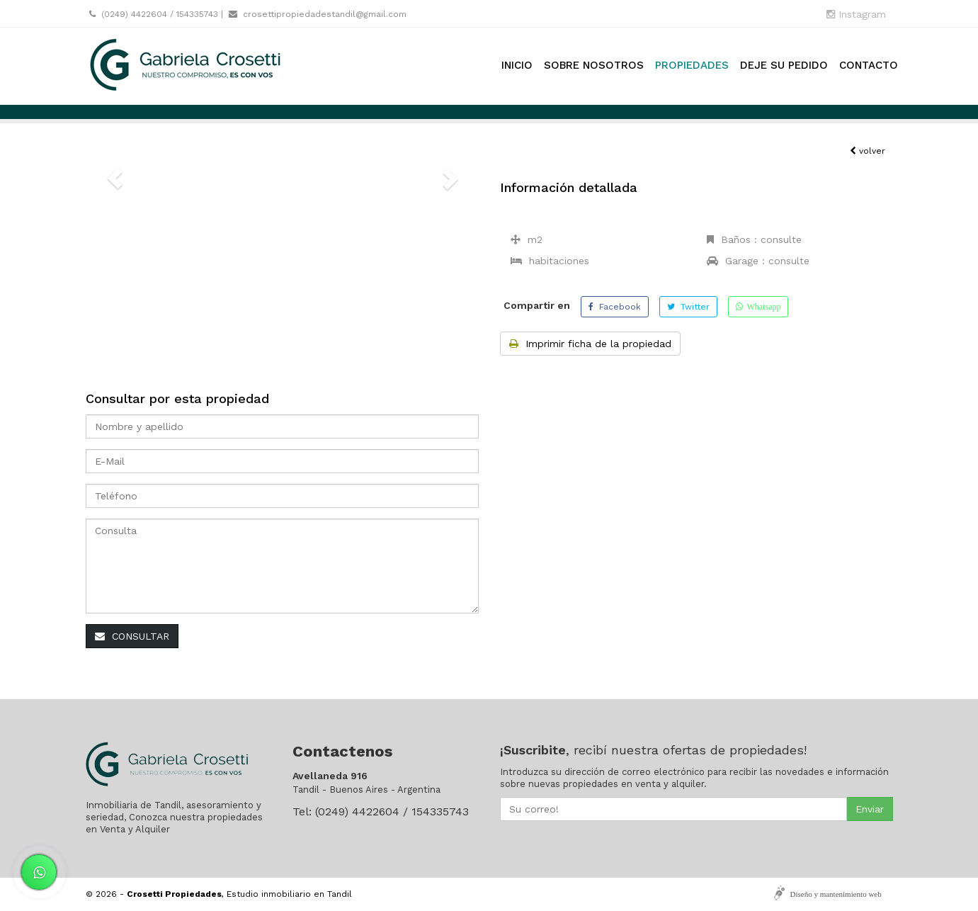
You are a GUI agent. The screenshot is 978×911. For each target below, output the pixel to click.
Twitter (688, 307)
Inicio (517, 65)
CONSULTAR (132, 636)
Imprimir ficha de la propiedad (590, 343)
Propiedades (692, 65)
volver (867, 151)
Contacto (868, 65)
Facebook (614, 307)
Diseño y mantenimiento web (836, 894)
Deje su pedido (784, 65)
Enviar (869, 809)
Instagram (856, 14)
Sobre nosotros (594, 65)
